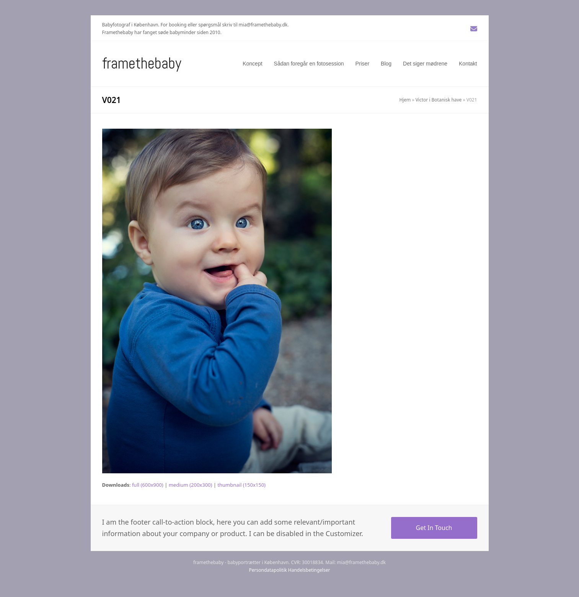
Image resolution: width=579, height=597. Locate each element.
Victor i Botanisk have (439, 100)
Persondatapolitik (268, 570)
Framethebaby (141, 63)
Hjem (405, 100)
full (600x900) (147, 484)
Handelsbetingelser (309, 570)
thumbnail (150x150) (241, 484)
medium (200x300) (190, 484)
